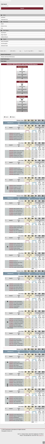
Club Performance (5, 59)
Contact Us (41, 435)
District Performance (6, 54)
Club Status (3, 61)
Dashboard (3, 17)
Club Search (4, 4)
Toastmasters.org (4, 19)
